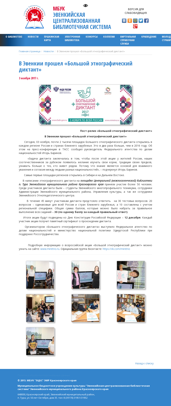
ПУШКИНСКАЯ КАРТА (51, 38)
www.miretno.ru (49, 249)
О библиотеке (14, 36)
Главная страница (29, 51)
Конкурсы (92, 36)
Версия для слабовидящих (136, 11)
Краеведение (148, 36)
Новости (33, 36)
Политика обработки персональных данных (44, 375)
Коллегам (109, 36)
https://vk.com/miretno (116, 249)
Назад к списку (144, 363)
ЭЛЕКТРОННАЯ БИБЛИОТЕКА (72, 38)
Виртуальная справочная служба (128, 40)
